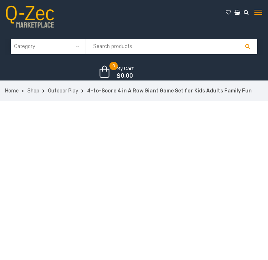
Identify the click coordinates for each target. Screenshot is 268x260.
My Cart (125, 68)
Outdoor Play (63, 91)
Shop (33, 91)
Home (12, 91)
